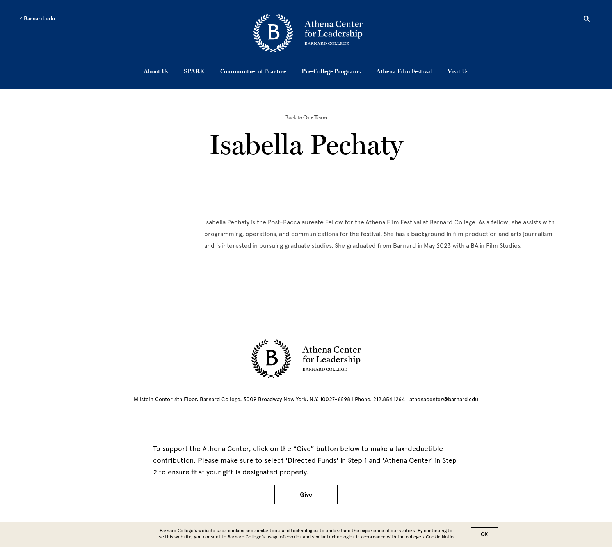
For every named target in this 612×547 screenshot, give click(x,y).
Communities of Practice (253, 71)
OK (484, 534)
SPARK (194, 71)
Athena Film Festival (404, 71)
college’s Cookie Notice (431, 537)
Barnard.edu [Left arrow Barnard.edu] (37, 19)
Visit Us (458, 71)
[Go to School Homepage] (308, 33)
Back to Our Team (306, 117)
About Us (156, 71)
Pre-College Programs (331, 71)
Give (306, 495)
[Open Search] (586, 20)
